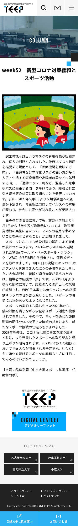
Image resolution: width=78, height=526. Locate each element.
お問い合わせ (58, 521)
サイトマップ (51, 496)
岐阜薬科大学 (57, 458)
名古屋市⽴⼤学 (21, 458)
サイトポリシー (23, 490)
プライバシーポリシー (56, 490)
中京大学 (57, 469)
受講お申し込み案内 (19, 521)
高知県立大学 (21, 469)
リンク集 (19, 496)
